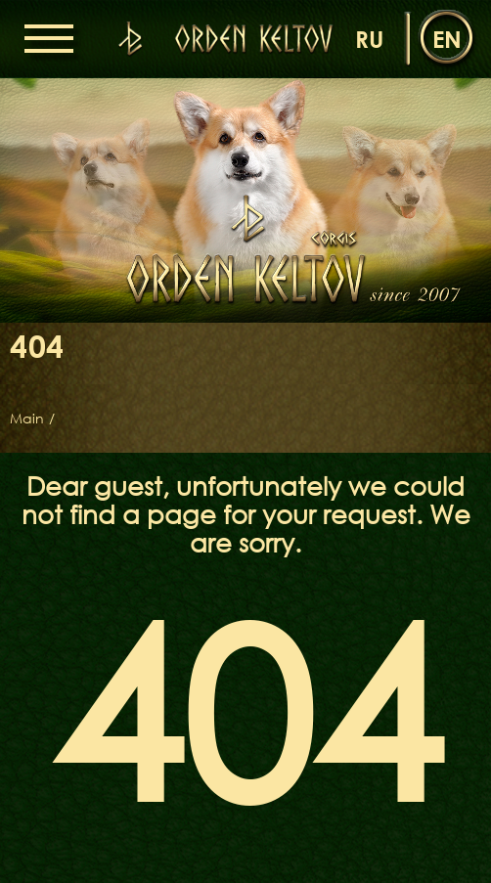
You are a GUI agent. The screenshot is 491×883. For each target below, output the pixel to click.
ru (369, 38)
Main (27, 418)
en (447, 38)
